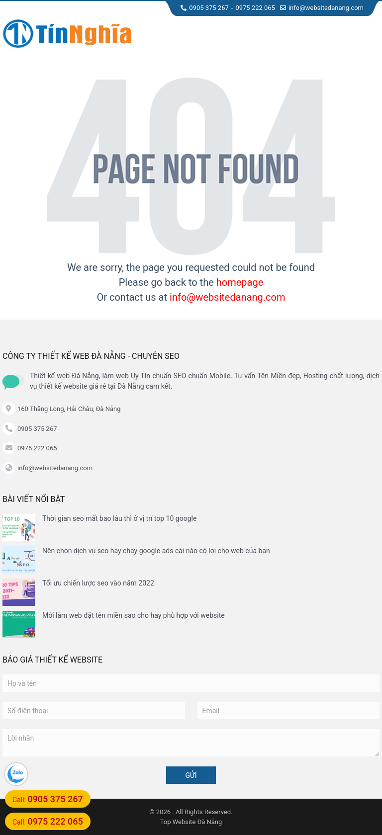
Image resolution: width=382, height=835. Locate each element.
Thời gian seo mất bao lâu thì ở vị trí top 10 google (119, 518)
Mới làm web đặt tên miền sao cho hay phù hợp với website (133, 615)
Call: (47, 799)
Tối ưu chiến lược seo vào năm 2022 (98, 583)
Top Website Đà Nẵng (191, 822)
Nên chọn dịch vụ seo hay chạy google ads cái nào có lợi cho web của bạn (156, 551)
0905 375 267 (205, 7)
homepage (240, 282)
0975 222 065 (255, 7)
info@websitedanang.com (322, 7)
